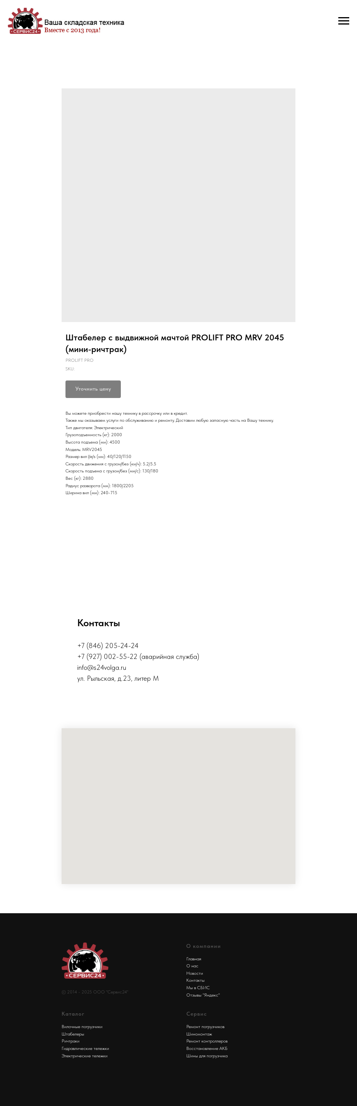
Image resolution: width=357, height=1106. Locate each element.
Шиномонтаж (199, 1034)
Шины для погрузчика (207, 1055)
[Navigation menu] (343, 21)
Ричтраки (71, 1041)
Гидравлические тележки (85, 1048)
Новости (194, 973)
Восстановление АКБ (207, 1048)
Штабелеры (73, 1034)
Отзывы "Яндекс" (203, 995)
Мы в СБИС (198, 987)
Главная (193, 959)
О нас (192, 966)
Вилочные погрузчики (82, 1026)
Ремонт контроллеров (207, 1041)
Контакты (195, 980)
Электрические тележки (85, 1055)
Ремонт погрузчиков (205, 1026)
